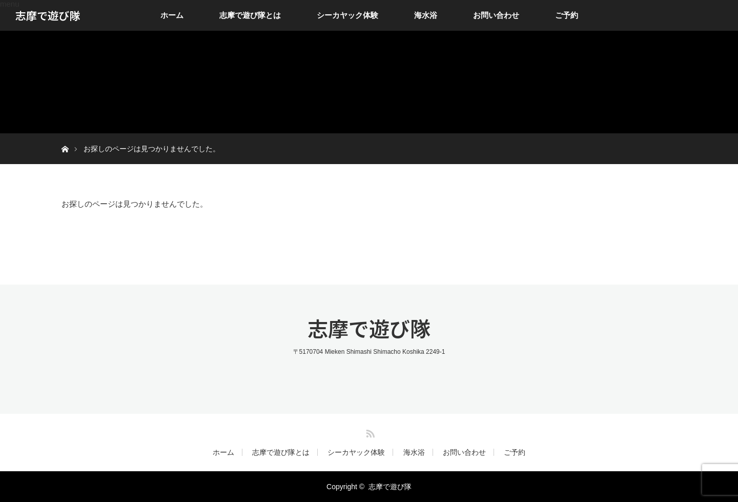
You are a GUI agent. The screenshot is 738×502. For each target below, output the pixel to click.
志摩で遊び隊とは (250, 15)
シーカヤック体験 (347, 15)
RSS (369, 431)
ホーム (171, 15)
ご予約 (566, 15)
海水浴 (425, 15)
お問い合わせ (496, 15)
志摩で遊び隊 (47, 15)
